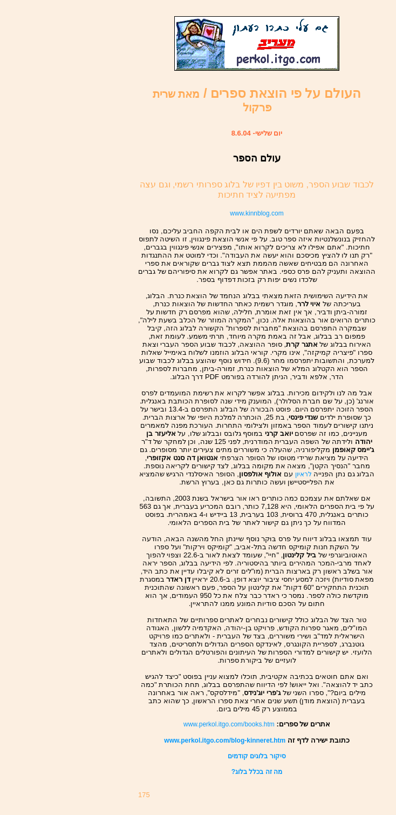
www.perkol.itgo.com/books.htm (229, 724)
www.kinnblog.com (256, 213)
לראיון (303, 474)
